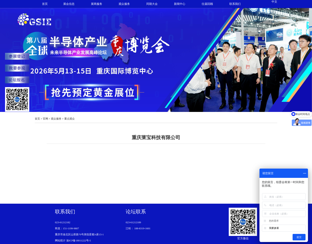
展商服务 (96, 3)
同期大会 (152, 3)
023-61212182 (62, 222)
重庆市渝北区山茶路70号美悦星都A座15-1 (79, 234)
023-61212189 (133, 222)
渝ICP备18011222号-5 (78, 240)
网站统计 (60, 240)
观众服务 (124, 3)
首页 (45, 3)
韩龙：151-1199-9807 (67, 228)
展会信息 (69, 3)
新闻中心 (179, 3)
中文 (274, 1)
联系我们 (235, 3)
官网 (45, 118)
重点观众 (69, 118)
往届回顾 (207, 3)
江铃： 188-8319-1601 (138, 228)
